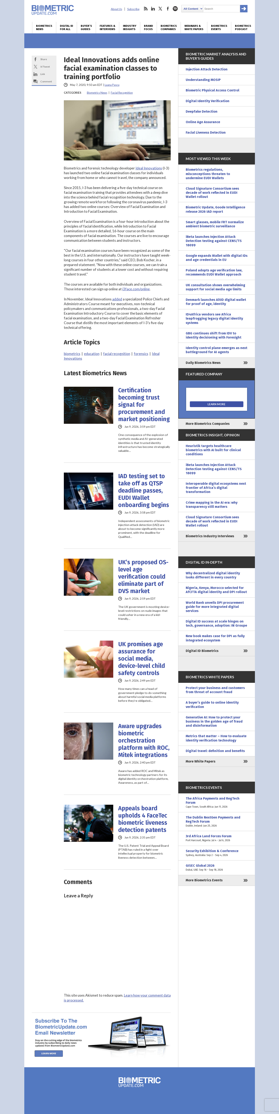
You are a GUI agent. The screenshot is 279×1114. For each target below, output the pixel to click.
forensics (141, 353)
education (91, 353)
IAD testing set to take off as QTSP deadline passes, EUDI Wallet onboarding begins (143, 491)
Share (43, 59)
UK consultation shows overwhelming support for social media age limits (215, 287)
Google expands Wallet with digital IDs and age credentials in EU (216, 258)
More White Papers (200, 761)
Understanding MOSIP (203, 80)
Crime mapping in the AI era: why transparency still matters (211, 505)
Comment (46, 81)
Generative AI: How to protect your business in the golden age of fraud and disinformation (214, 721)
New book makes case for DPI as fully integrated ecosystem (215, 638)
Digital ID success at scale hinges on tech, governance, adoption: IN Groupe (216, 623)
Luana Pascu (112, 84)
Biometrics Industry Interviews (210, 536)
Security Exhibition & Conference (216, 853)
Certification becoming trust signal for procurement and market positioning (144, 405)
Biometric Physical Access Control (212, 90)
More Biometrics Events (204, 880)
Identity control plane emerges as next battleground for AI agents (216, 350)
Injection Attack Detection (207, 69)
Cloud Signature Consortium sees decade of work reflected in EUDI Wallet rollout (212, 193)
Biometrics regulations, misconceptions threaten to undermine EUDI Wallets (208, 174)
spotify (175, 8)
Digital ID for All (66, 27)
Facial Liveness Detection (206, 132)
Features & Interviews (107, 27)
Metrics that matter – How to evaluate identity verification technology (216, 738)
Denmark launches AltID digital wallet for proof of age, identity (216, 302)
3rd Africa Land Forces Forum (216, 838)
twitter (160, 8)
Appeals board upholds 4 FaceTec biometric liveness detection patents (142, 819)
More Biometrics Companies (208, 424)
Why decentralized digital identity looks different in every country (213, 575)
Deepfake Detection (201, 111)
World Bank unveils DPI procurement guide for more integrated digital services (215, 607)
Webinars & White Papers (193, 27)
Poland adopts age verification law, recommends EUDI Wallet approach (214, 272)
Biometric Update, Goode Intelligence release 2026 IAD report (215, 209)
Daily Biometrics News (203, 363)
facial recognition (116, 353)
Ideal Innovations (148, 168)
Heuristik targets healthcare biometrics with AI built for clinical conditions (213, 450)
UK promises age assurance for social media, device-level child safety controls (141, 659)
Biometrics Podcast (243, 27)
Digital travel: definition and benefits (215, 751)
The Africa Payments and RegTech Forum (216, 802)
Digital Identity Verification (207, 101)
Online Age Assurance (203, 122)
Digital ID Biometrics (202, 651)
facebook (168, 8)
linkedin (153, 8)
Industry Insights (129, 27)
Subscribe (133, 9)
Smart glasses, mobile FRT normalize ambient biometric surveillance (215, 224)
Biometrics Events (219, 27)
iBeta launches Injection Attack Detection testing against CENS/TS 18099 (214, 241)
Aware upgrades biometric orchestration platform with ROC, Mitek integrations (144, 741)
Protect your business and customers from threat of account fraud (215, 690)
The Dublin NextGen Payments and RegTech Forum (216, 821)
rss (145, 8)
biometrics (72, 353)
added (117, 299)
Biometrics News (44, 27)
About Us (116, 9)
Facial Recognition (122, 92)
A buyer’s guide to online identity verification (212, 705)
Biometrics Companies (169, 27)
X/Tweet (45, 66)
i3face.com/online (136, 289)
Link (42, 74)
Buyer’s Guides (86, 27)
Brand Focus (148, 27)
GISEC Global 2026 (216, 868)
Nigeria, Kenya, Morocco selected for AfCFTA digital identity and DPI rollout (216, 590)
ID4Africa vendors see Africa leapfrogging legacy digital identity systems (214, 318)
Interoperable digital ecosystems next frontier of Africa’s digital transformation (216, 488)
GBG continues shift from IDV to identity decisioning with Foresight (213, 335)
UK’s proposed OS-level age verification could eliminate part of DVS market (143, 577)
